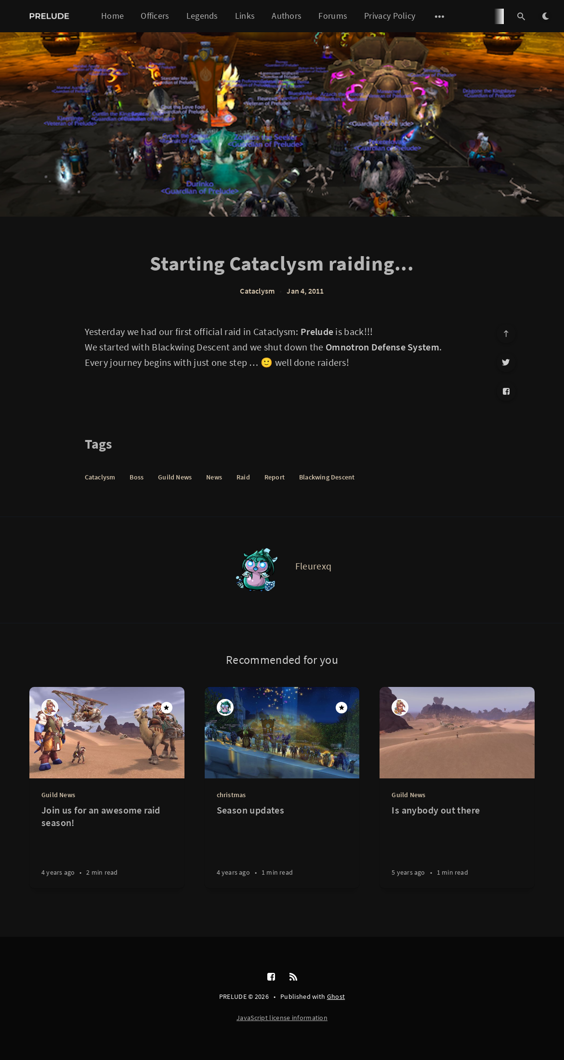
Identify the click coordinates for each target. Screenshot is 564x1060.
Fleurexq (313, 566)
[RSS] (293, 977)
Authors (287, 15)
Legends (202, 15)
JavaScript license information (282, 1017)
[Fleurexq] (257, 570)
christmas (231, 794)
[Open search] (521, 16)
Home (112, 15)
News (214, 477)
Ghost (336, 996)
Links (245, 15)
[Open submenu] (439, 16)
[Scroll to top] (506, 333)
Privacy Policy (389, 15)
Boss (137, 477)
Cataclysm (257, 290)
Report (274, 477)
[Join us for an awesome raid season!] (106, 846)
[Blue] (49, 707)
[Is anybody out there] (457, 846)
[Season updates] (282, 846)
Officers (155, 15)
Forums (332, 15)
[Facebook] (506, 391)
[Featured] (166, 707)
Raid (243, 477)
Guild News (175, 477)
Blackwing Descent (326, 477)
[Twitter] (506, 362)
